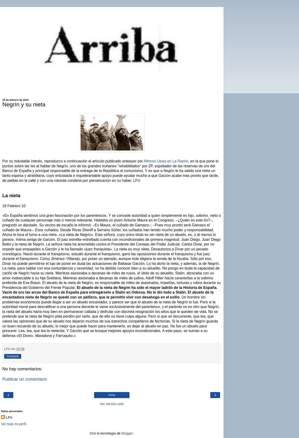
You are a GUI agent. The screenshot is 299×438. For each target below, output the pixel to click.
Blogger (127, 433)
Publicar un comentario (24, 379)
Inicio (112, 395)
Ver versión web (112, 404)
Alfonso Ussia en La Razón (166, 161)
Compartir (13, 356)
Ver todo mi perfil (13, 424)
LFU (9, 417)
